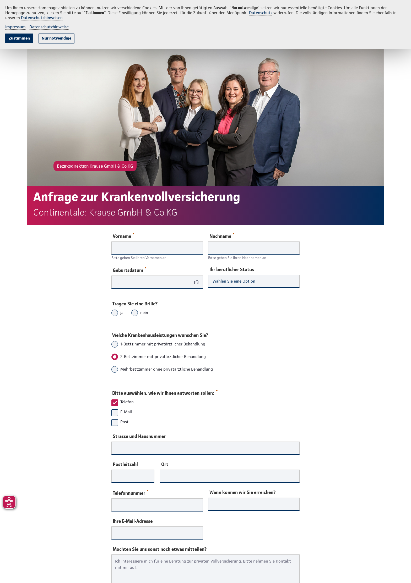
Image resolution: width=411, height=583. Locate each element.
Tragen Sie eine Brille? (135, 303)
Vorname (123, 236)
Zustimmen (19, 38)
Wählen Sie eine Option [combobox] (234, 281)
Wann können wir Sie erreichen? (242, 492)
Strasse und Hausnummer (139, 436)
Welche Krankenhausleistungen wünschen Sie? (160, 335)
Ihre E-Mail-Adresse (133, 521)
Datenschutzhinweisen (42, 17)
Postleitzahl (125, 464)
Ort (164, 464)
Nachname (221, 236)
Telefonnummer (130, 493)
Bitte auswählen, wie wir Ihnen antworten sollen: (164, 392)
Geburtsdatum (129, 270)
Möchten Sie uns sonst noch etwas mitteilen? (160, 549)
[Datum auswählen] (196, 282)
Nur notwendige (56, 38)
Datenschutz (260, 12)
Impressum (15, 26)
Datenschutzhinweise (49, 26)
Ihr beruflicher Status (231, 269)
